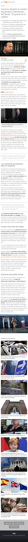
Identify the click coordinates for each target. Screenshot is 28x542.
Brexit (14, 38)
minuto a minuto (9, 92)
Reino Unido (8, 523)
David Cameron (19, 523)
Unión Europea (14, 527)
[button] (25, 324)
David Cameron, (19, 63)
